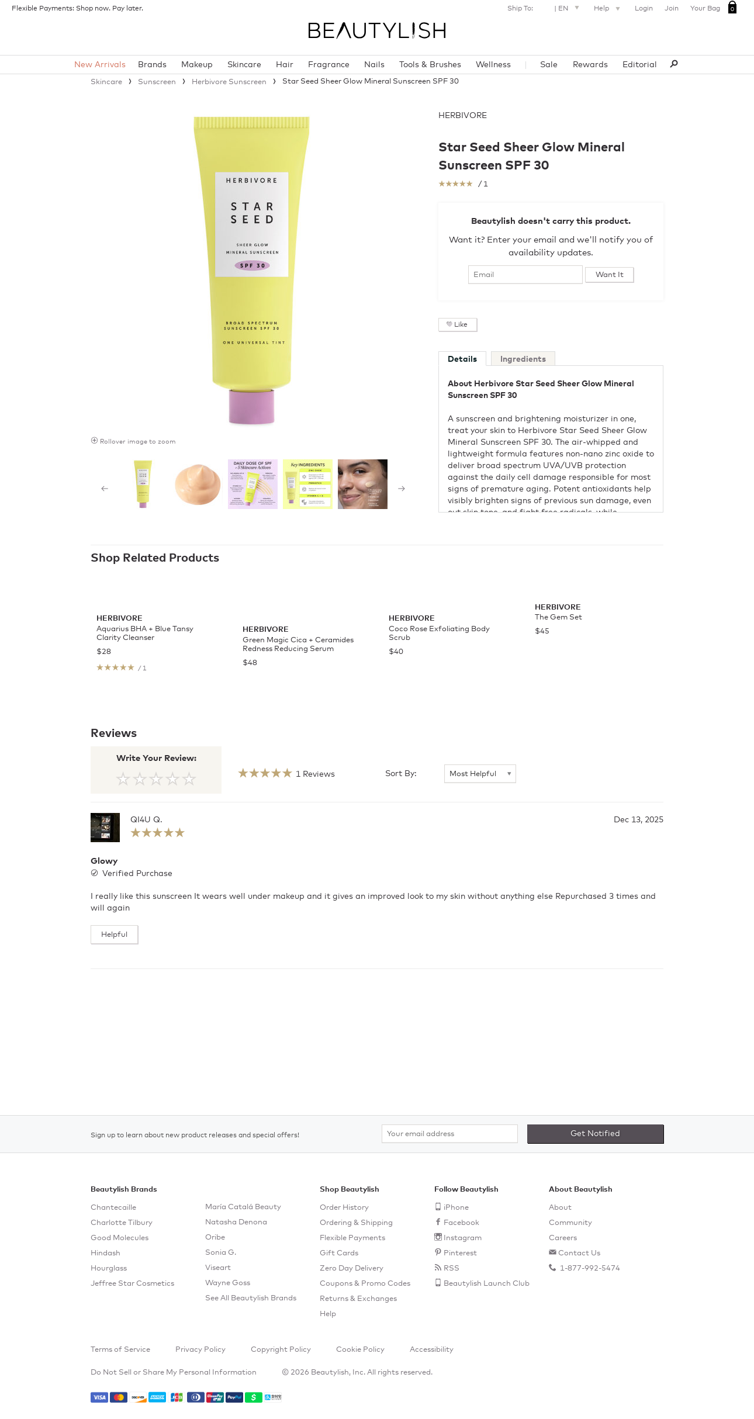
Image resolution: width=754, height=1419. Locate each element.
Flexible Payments (352, 1238)
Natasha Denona (236, 1222)
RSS (451, 1268)
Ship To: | (544, 7)
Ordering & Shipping (356, 1223)
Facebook (461, 1223)
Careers (563, 1238)
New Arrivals (100, 65)
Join (672, 8)
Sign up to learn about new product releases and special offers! (195, 1135)
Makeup (197, 65)
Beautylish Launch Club (487, 1284)
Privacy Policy (200, 1350)
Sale (549, 65)
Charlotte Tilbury (122, 1223)
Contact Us (579, 1253)
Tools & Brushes (430, 65)
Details (462, 359)
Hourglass (109, 1268)
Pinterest (460, 1253)
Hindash (105, 1253)
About (560, 1208)
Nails (374, 65)
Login (644, 8)
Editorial (639, 65)
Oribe (215, 1237)
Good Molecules (119, 1238)
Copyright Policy (281, 1350)
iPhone (456, 1208)
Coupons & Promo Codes (365, 1284)
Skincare (244, 65)
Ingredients (523, 359)
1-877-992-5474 (589, 1268)
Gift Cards (339, 1253)
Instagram (463, 1238)
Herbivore (462, 116)
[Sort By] (480, 887)
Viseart (218, 1268)
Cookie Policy (360, 1350)
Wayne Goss (227, 1283)
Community (570, 1223)
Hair (284, 65)
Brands (152, 65)
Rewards (590, 65)
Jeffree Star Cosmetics (132, 1284)
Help (608, 9)
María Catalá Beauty (243, 1207)
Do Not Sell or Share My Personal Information (174, 1372)
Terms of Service (120, 1350)
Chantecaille (113, 1208)
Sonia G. (220, 1253)
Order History (344, 1208)
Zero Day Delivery (351, 1268)
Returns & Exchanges (358, 1299)
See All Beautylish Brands (250, 1298)
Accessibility (432, 1350)
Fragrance (329, 65)
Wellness (493, 65)
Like (461, 324)
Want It (610, 275)
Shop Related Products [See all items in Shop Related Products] (155, 558)
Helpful (114, 1047)
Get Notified (595, 1134)
